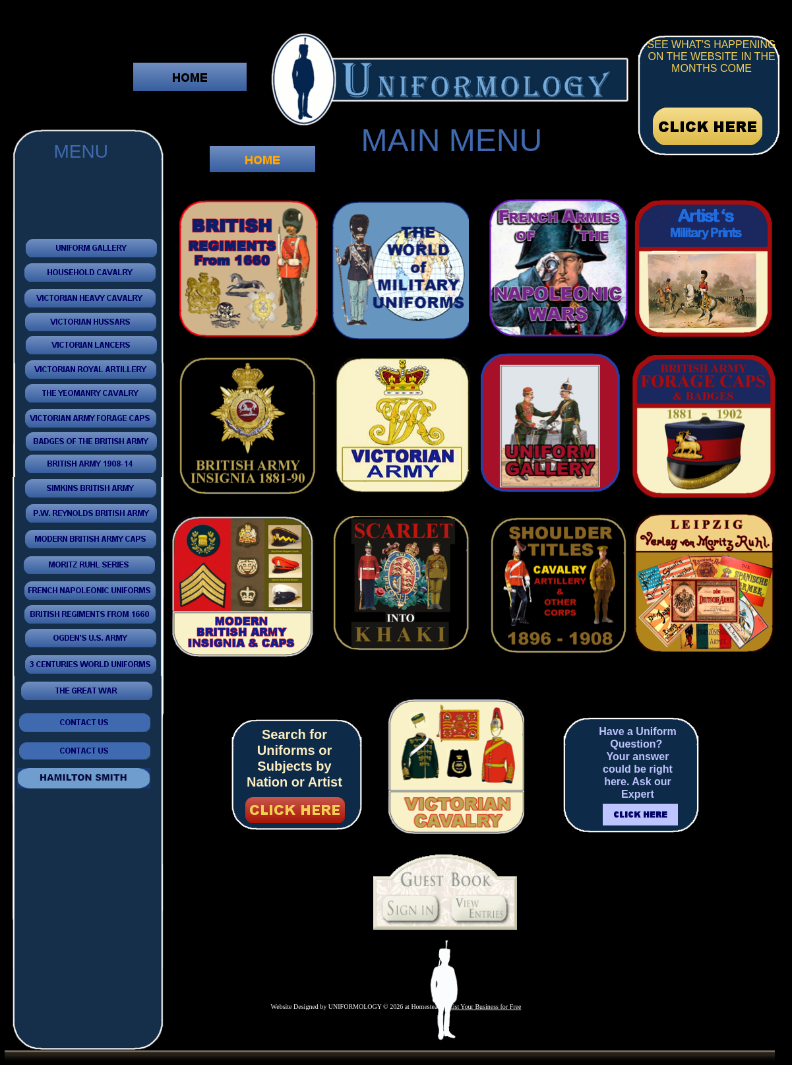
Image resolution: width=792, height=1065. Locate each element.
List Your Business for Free (485, 1006)
